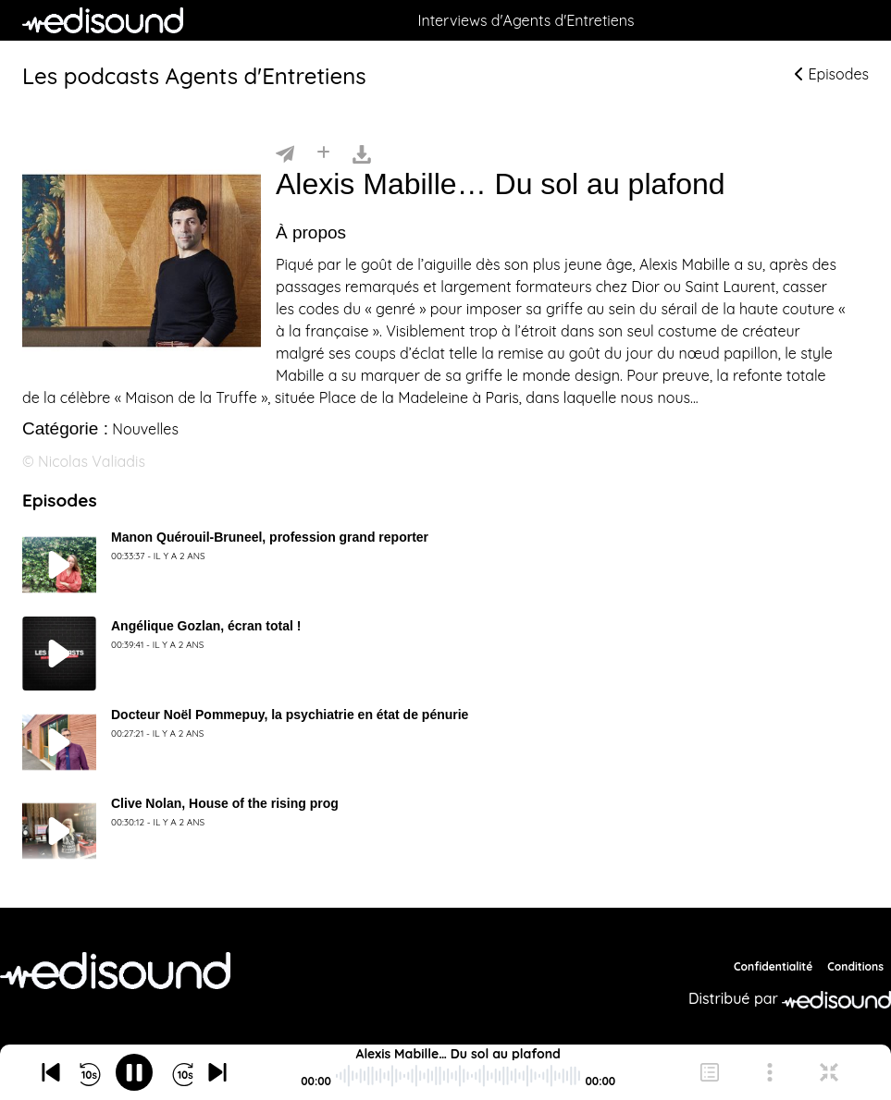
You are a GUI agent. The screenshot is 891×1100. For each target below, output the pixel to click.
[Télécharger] (362, 152)
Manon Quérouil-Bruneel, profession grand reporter (269, 537)
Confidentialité (773, 966)
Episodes (832, 74)
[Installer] (323, 152)
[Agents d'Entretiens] (115, 970)
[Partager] (285, 152)
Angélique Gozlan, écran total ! (206, 625)
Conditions (855, 966)
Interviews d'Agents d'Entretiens (525, 20)
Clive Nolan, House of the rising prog (225, 803)
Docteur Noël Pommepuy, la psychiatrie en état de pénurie (289, 714)
